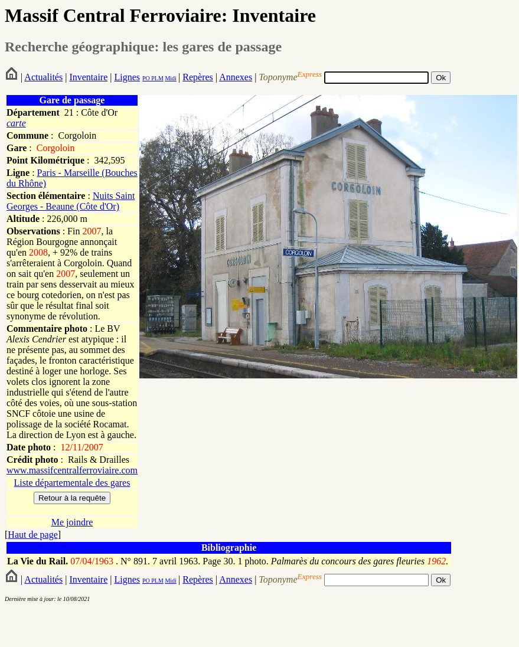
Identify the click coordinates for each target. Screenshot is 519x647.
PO (146, 78)
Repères (197, 77)
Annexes (235, 77)
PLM (157, 78)
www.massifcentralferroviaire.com (72, 470)
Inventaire (88, 77)
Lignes (127, 77)
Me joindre (72, 522)
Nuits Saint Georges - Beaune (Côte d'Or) (70, 201)
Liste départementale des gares (72, 483)
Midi (170, 78)
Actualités (43, 77)
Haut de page (32, 535)
